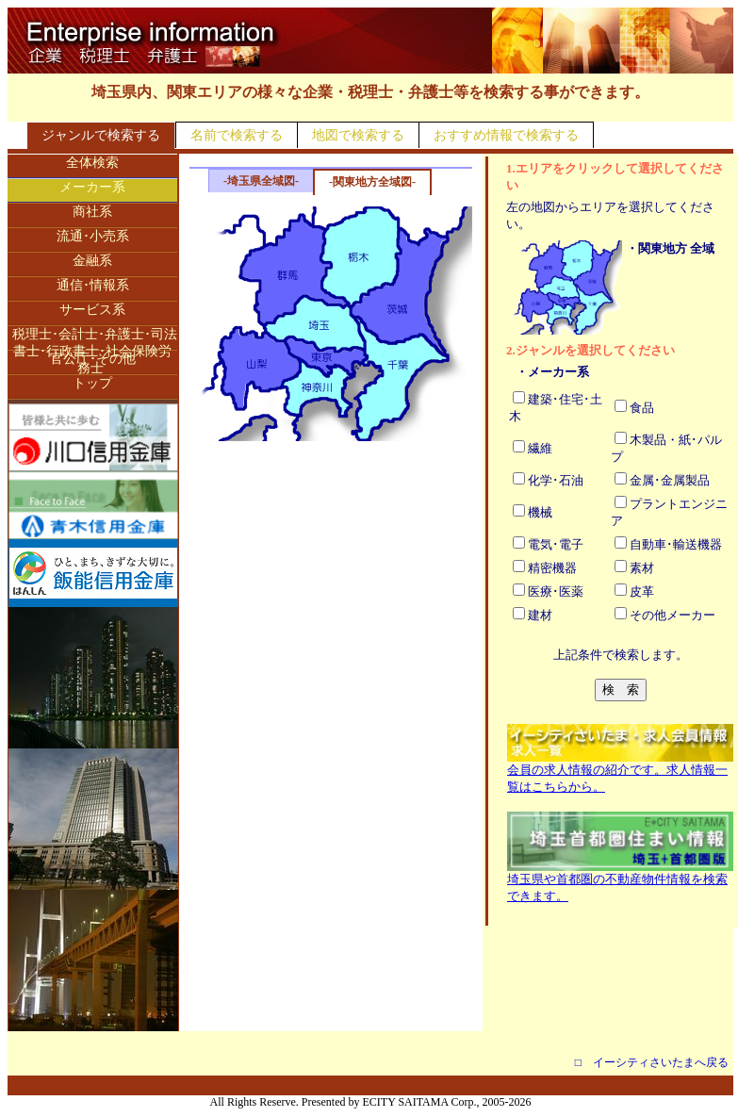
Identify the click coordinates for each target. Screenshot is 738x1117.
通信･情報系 (93, 285)
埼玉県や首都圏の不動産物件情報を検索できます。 (620, 881)
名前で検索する (236, 135)
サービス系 (92, 310)
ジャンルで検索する (100, 135)
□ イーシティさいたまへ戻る (652, 1062)
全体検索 (92, 163)
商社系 (92, 212)
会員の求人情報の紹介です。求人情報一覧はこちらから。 (620, 772)
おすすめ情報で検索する (506, 135)
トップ (92, 383)
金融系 (92, 261)
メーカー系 (92, 187)
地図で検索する (358, 135)
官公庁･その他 (93, 359)
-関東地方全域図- (372, 182)
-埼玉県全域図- (261, 181)
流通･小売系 (93, 236)
